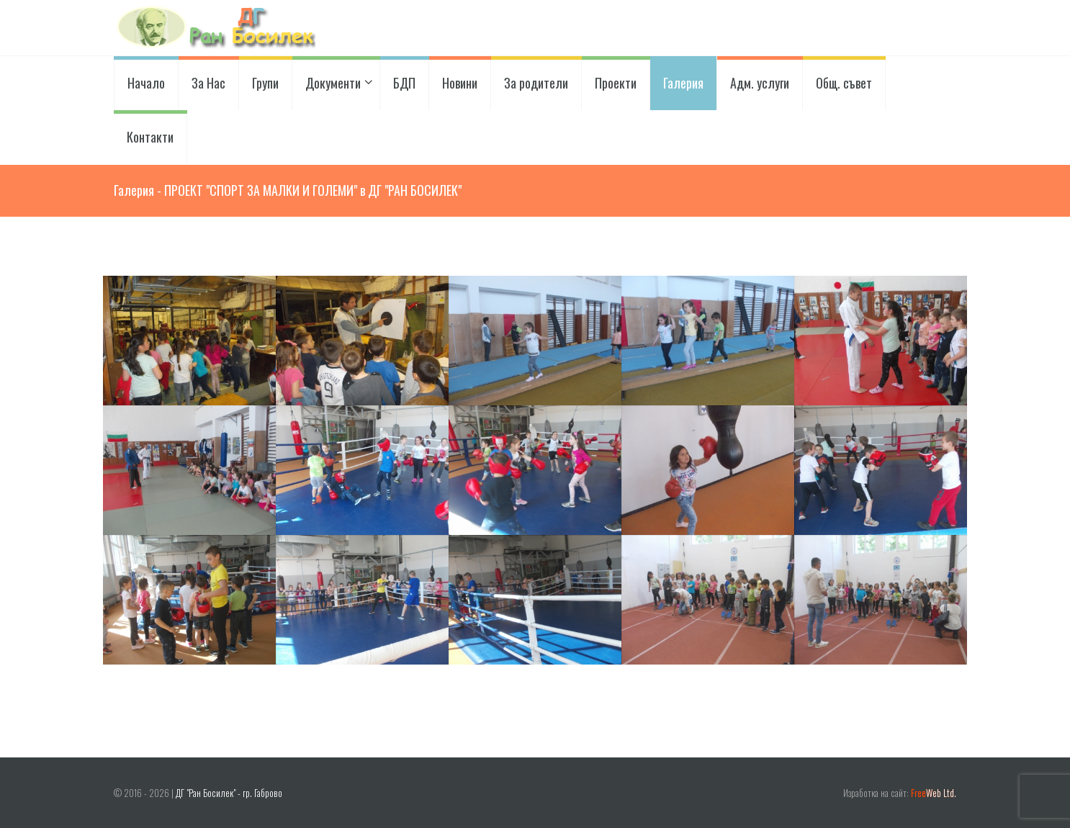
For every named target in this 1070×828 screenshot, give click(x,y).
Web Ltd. (933, 793)
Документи (336, 82)
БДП (404, 82)
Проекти (616, 82)
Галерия (683, 82)
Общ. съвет (844, 82)
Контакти (150, 136)
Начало (146, 82)
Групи (265, 82)
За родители (536, 82)
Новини (459, 82)
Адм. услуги (759, 82)
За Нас (208, 82)
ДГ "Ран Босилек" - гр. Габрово (229, 793)
